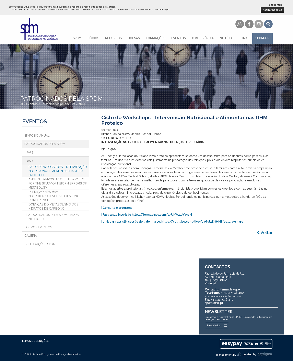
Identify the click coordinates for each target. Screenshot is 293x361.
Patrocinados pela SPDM (58, 104)
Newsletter (217, 325)
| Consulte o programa (116, 207)
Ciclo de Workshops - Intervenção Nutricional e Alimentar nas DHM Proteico (57, 171)
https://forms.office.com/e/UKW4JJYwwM (162, 214)
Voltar (265, 233)
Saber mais (275, 4)
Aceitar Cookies (272, 10)
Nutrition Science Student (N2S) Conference (54, 198)
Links (245, 38)
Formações (155, 38)
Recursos (113, 38)
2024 (81, 104)
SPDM (77, 38)
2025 (29, 152)
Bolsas (134, 38)
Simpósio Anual (36, 135)
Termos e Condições (34, 341)
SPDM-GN (262, 38)
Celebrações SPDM (40, 244)
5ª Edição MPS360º (43, 192)
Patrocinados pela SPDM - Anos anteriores (52, 217)
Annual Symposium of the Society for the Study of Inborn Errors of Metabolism (57, 183)
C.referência (203, 38)
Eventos (178, 38)
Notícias (227, 38)
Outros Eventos (38, 227)
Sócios (93, 38)
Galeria (30, 235)
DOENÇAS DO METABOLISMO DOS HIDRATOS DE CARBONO (53, 206)
